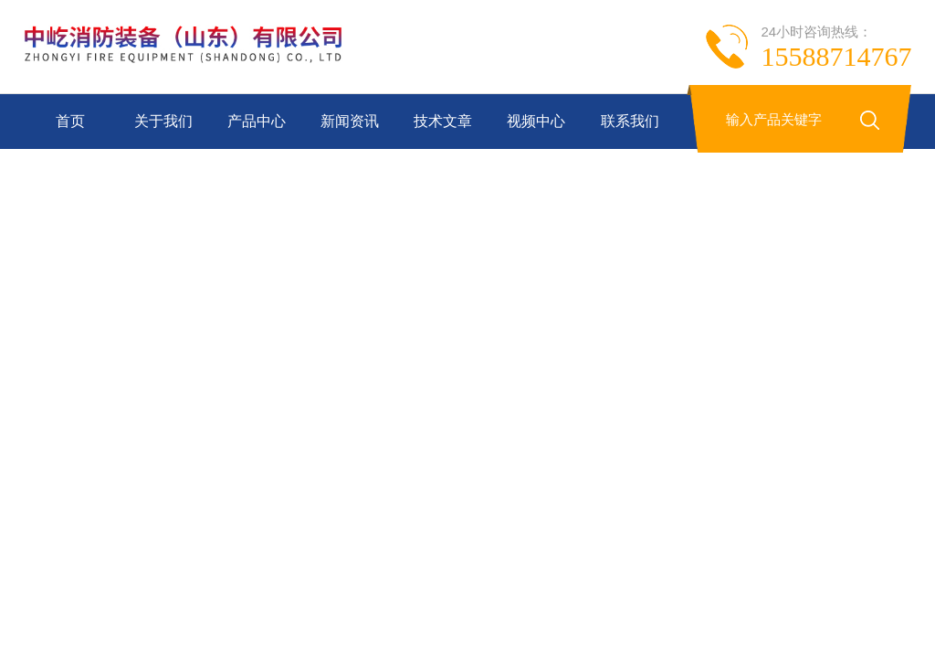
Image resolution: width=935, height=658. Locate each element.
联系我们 (630, 121)
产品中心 (256, 121)
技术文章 (443, 121)
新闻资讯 (349, 121)
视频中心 (536, 121)
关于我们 (163, 121)
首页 (70, 121)
